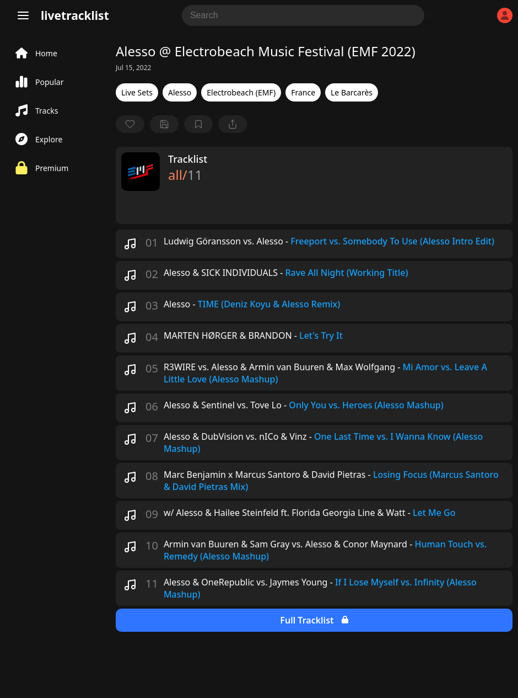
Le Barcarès (352, 92)
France (303, 92)
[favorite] (130, 124)
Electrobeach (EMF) (241, 92)
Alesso (179, 92)
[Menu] (23, 15)
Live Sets (137, 92)
